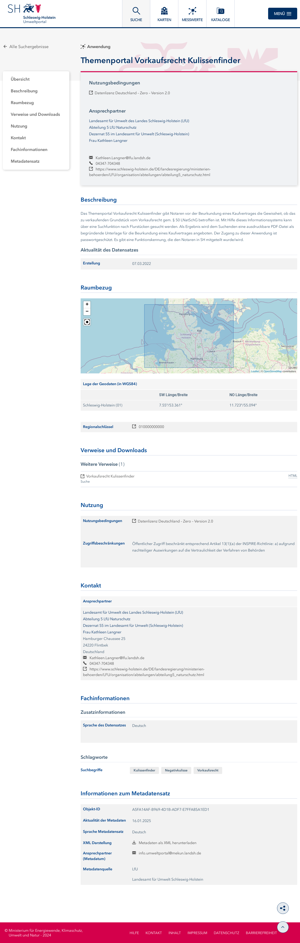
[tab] (36, 79)
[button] (86, 304)
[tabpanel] (36, 120)
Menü (282, 13)
